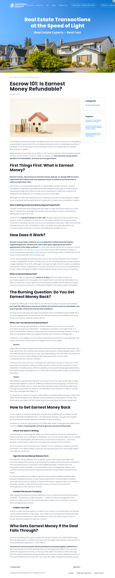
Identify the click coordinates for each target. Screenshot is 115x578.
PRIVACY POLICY (99, 573)
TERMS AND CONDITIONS (84, 573)
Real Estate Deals (92, 105)
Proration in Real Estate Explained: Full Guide (93, 121)
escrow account (34, 250)
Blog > (15, 77)
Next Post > (77, 567)
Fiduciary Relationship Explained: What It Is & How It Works (92, 135)
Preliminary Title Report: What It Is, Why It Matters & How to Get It (93, 127)
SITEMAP (71, 573)
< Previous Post (15, 567)
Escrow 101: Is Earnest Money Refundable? (28, 77)
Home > (12, 77)
